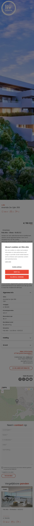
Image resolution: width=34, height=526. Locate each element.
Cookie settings (17, 267)
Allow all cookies (17, 277)
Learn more (8, 261)
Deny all (17, 272)
